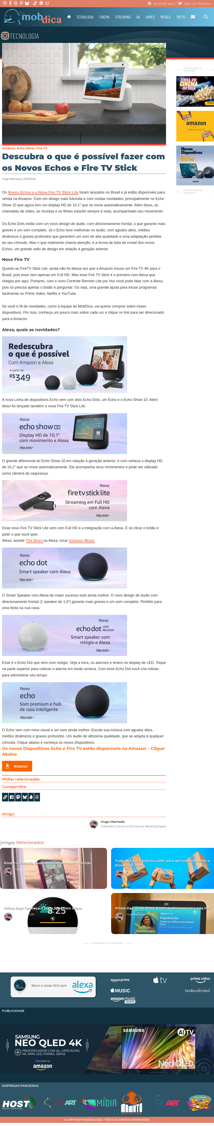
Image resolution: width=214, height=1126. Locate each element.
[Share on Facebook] (12, 797)
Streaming (123, 16)
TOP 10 (180, 16)
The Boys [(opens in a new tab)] (34, 540)
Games (150, 16)
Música (165, 16)
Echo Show (26, 148)
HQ (138, 16)
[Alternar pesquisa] (206, 17)
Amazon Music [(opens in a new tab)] (82, 540)
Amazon (8, 148)
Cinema (104, 16)
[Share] (25, 797)
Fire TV (41, 148)
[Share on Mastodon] (18, 797)
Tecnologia (84, 16)
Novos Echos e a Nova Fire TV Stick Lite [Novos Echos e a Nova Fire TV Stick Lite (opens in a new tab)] (43, 192)
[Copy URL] (5, 797)
